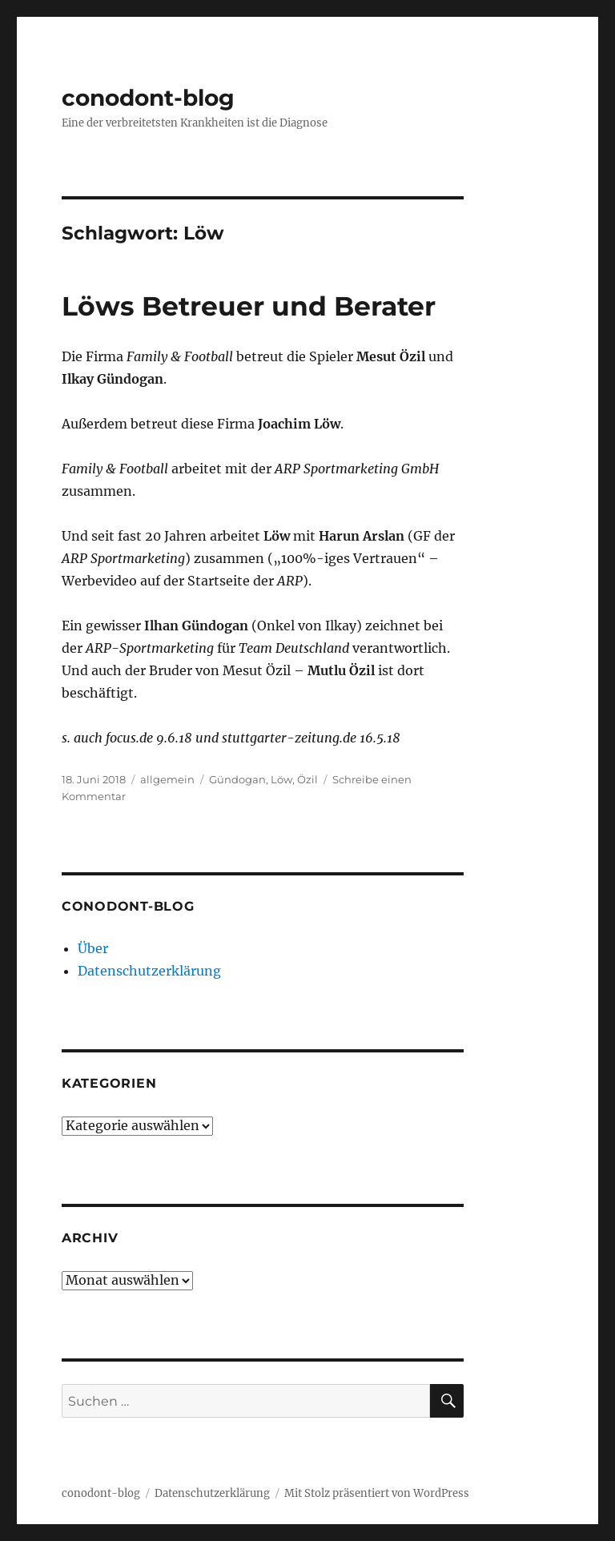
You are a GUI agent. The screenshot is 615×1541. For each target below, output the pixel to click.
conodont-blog (148, 97)
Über (93, 948)
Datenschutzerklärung (149, 971)
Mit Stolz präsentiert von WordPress (376, 1493)
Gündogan (237, 779)
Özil (307, 779)
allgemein (167, 779)
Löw (281, 779)
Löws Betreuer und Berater (249, 306)
